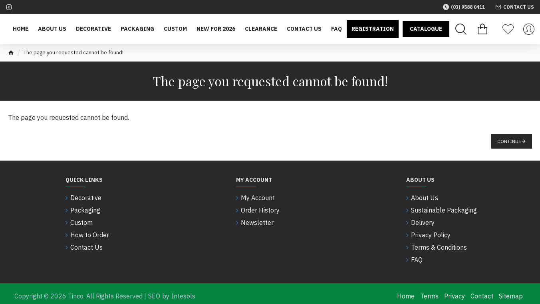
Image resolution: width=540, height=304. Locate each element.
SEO (154, 291)
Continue (509, 141)
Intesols (183, 291)
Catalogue (426, 28)
